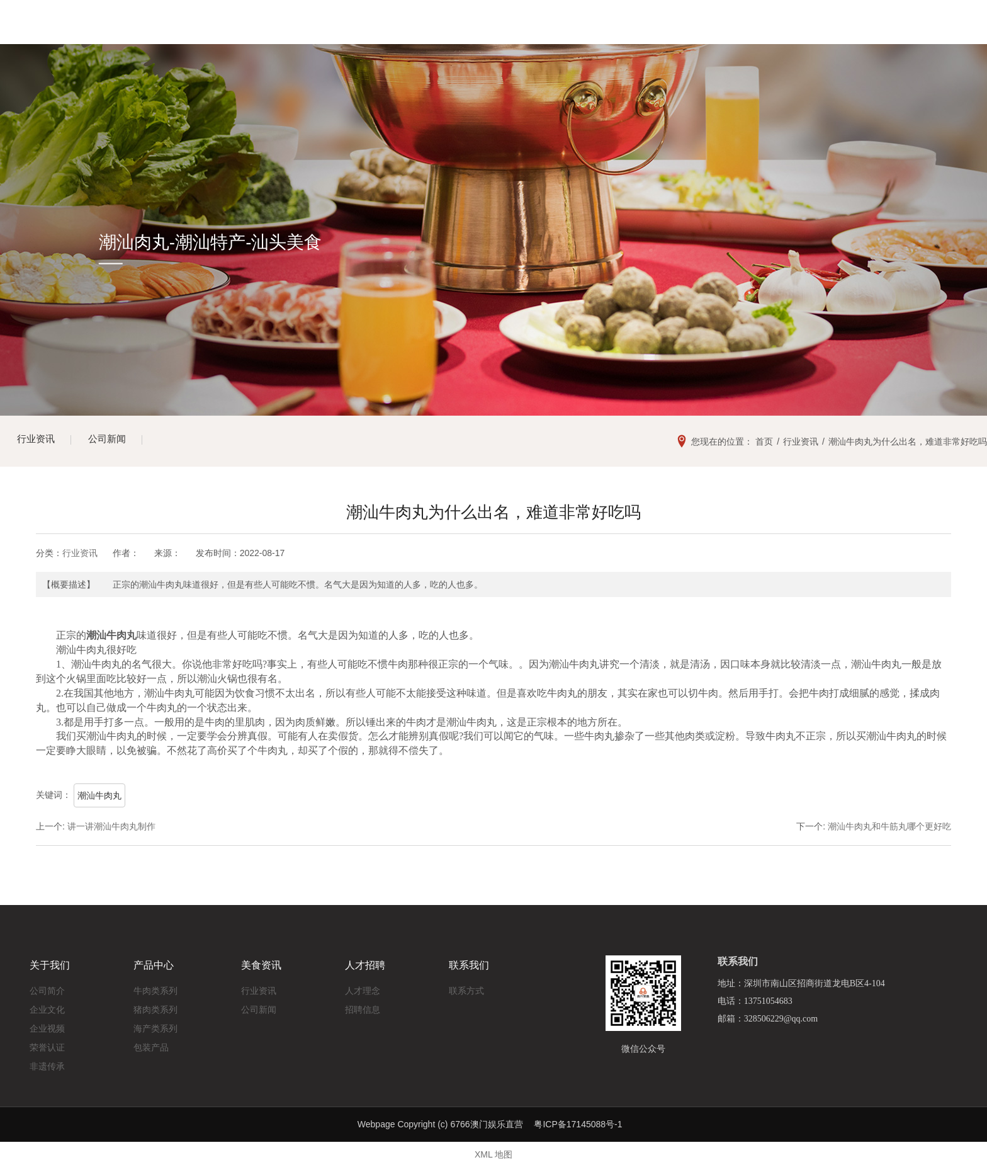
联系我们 (721, 31)
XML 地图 (493, 1154)
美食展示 (470, 31)
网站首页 (303, 31)
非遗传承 (47, 1063)
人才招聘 (638, 31)
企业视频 (47, 1025)
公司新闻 (113, 441)
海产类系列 (155, 1025)
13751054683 (868, 30)
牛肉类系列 (155, 987)
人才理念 (362, 987)
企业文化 (47, 1006)
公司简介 (47, 987)
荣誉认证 (47, 1044)
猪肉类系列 (155, 1006)
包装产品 (151, 1044)
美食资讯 (554, 31)
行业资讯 (38, 441)
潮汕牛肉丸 (99, 795)
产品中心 (153, 962)
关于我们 (386, 31)
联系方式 (466, 987)
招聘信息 (362, 1006)
